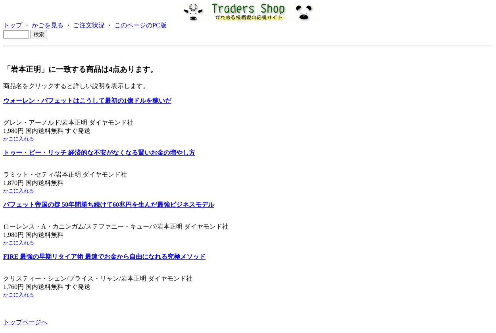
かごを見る (47, 25)
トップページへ (25, 322)
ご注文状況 (89, 25)
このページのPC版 (140, 25)
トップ (12, 25)
